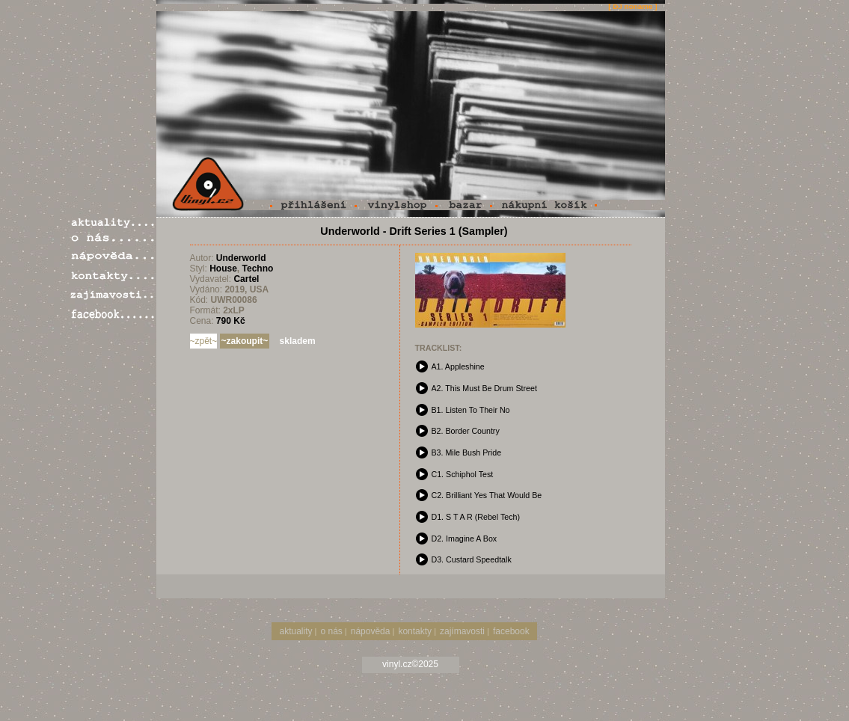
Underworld (241, 258)
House (223, 268)
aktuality (296, 631)
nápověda (370, 631)
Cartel (246, 279)
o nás (331, 631)
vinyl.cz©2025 (410, 664)
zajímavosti (462, 631)
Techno (258, 268)
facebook (511, 631)
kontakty (415, 631)
